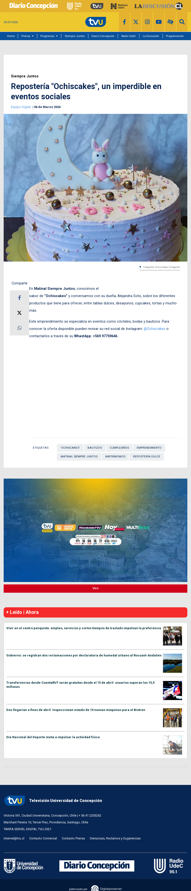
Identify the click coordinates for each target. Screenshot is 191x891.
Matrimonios (115, 456)
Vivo (95, 588)
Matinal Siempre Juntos (79, 456)
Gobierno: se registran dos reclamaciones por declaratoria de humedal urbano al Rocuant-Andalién (84, 655)
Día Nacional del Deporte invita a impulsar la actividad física (53, 737)
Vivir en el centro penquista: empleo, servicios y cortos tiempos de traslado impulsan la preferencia (83, 628)
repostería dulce (146, 456)
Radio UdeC (128, 36)
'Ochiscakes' (70, 447)
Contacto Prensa (73, 838)
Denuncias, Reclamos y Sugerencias (115, 838)
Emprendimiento (149, 447)
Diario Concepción (102, 36)
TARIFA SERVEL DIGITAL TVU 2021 (27, 829)
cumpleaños (119, 447)
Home (11, 36)
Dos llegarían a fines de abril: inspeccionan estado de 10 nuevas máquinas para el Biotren (75, 710)
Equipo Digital (21, 107)
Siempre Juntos (75, 36)
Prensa (25, 36)
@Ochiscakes (155, 329)
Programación (175, 36)
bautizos (95, 447)
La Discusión (151, 36)
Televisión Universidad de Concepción (53, 801)
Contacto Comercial (43, 838)
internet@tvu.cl (14, 838)
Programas (47, 36)
